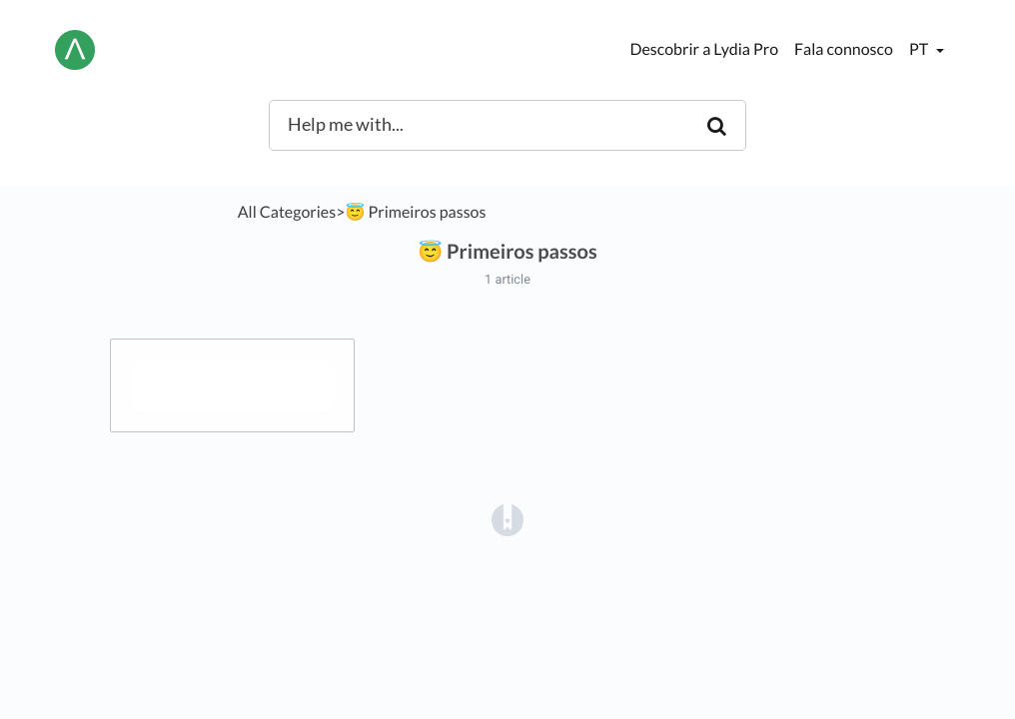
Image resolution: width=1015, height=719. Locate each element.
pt (920, 49)
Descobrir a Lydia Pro (703, 49)
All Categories (287, 212)
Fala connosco (843, 49)
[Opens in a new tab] (507, 519)
